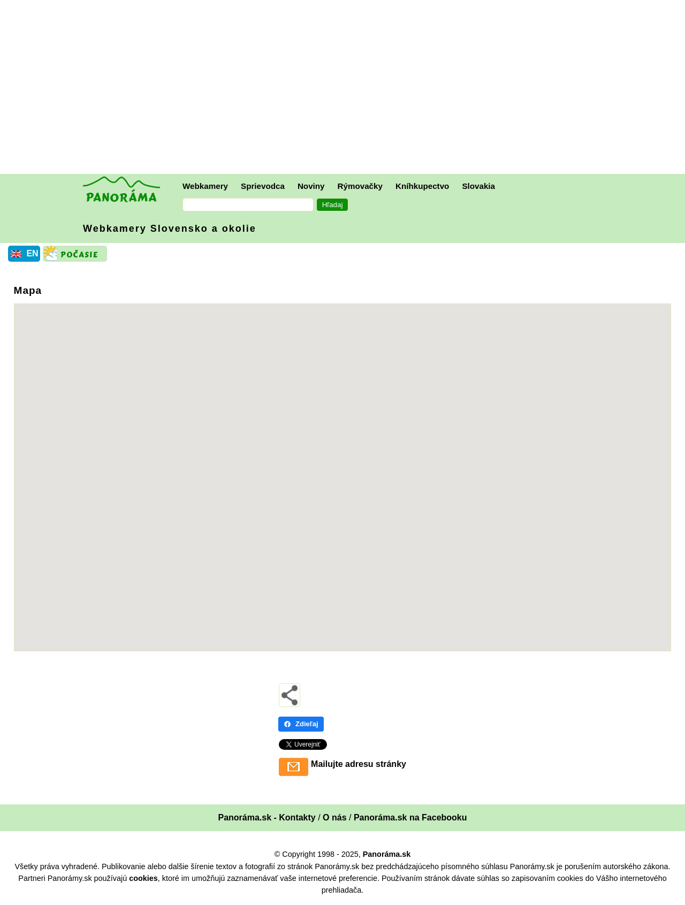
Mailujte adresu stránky (358, 764)
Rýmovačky (360, 186)
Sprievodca (263, 186)
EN (32, 253)
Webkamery (205, 186)
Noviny (311, 186)
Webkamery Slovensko (169, 228)
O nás (334, 817)
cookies (143, 878)
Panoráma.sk (387, 854)
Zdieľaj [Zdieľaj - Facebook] (301, 724)
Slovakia (478, 186)
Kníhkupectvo (422, 186)
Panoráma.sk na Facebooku (410, 817)
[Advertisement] (345, 88)
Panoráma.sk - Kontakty (266, 817)
